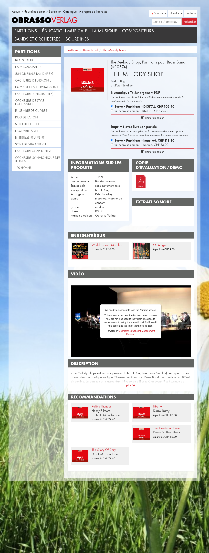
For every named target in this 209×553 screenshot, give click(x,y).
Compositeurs (138, 30)
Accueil (16, 11)
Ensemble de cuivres (31, 111)
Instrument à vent (29, 137)
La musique (104, 30)
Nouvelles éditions (35, 11)
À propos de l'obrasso (93, 11)
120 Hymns (23, 168)
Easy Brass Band (28, 67)
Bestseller (55, 11)
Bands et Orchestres (37, 39)
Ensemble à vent (28, 131)
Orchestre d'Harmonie (33, 80)
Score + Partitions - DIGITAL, (144, 106)
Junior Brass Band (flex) (34, 74)
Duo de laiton (26, 117)
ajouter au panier (152, 118)
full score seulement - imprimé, (141, 145)
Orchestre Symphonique (34, 151)
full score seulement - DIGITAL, (141, 111)
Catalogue (70, 11)
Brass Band (24, 60)
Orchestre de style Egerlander (29, 102)
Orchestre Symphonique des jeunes (37, 159)
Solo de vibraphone (31, 144)
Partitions (25, 30)
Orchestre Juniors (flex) (34, 94)
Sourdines (77, 39)
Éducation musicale (64, 30)
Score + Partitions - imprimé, (144, 140)
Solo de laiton (27, 124)
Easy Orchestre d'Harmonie (37, 87)
